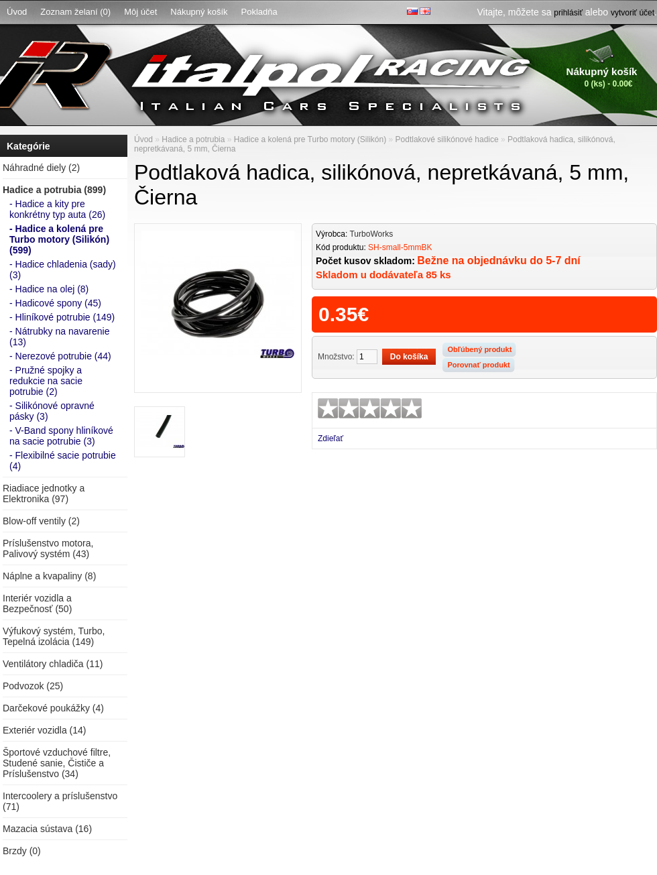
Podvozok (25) (33, 686)
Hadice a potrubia (193, 139)
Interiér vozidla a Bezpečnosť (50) (37, 603)
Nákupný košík (198, 12)
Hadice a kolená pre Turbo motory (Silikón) (310, 139)
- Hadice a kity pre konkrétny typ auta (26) (57, 209)
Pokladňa (259, 12)
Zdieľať (330, 438)
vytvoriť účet (632, 12)
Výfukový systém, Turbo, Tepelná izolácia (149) (54, 636)
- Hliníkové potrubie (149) (62, 317)
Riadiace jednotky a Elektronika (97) (43, 493)
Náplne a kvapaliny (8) (49, 576)
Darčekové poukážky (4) (53, 708)
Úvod (17, 12)
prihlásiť (568, 12)
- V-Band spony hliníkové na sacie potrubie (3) (61, 436)
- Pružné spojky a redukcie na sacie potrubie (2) (45, 381)
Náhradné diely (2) (41, 167)
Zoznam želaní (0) (75, 12)
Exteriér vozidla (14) (44, 730)
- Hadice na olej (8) (48, 289)
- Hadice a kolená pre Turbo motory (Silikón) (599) (59, 239)
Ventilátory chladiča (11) (53, 663)
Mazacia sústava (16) (47, 828)
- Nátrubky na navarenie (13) (59, 336)
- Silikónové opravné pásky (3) (52, 411)
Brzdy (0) (22, 850)
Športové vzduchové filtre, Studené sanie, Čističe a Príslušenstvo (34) (57, 763)
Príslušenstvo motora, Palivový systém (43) (48, 548)
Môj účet (140, 12)
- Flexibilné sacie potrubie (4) (62, 460)
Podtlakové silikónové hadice (447, 139)
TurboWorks (371, 234)
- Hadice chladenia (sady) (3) (62, 269)
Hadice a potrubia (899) (54, 189)
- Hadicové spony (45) (55, 303)
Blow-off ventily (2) (41, 521)
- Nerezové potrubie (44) (60, 356)
